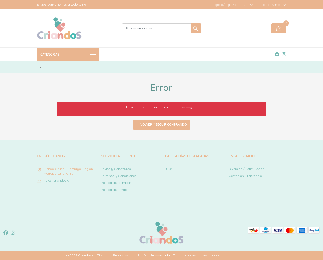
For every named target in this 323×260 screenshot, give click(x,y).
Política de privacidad (117, 190)
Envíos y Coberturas (116, 169)
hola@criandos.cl (57, 180)
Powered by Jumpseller (238, 255)
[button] (248, 4)
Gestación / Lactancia (245, 176)
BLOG (169, 169)
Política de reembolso (117, 183)
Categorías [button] (68, 54)
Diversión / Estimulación (246, 169)
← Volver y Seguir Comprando (161, 124)
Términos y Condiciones (118, 176)
